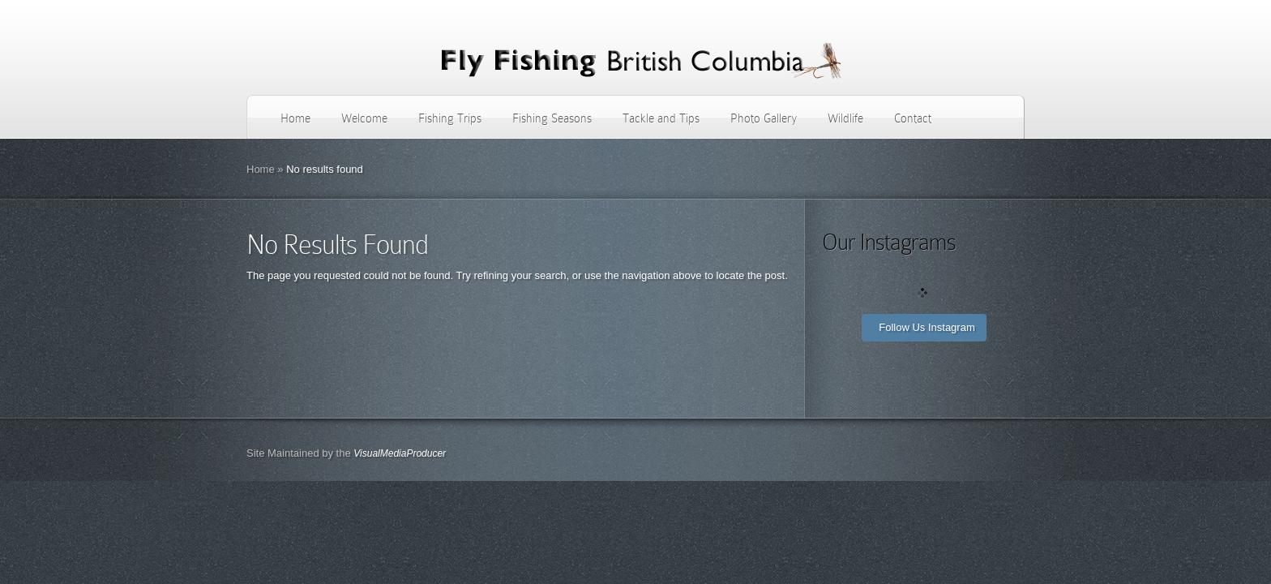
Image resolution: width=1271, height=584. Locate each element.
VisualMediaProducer (399, 453)
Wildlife (845, 118)
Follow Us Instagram (926, 327)
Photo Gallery (763, 118)
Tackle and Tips (661, 118)
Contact (912, 118)
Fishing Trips (449, 118)
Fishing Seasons (552, 118)
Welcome (364, 118)
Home (295, 118)
